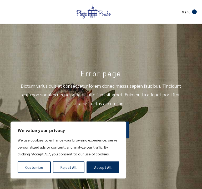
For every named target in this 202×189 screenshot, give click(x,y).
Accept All (103, 167)
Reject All (68, 167)
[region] (68, 150)
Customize (34, 167)
